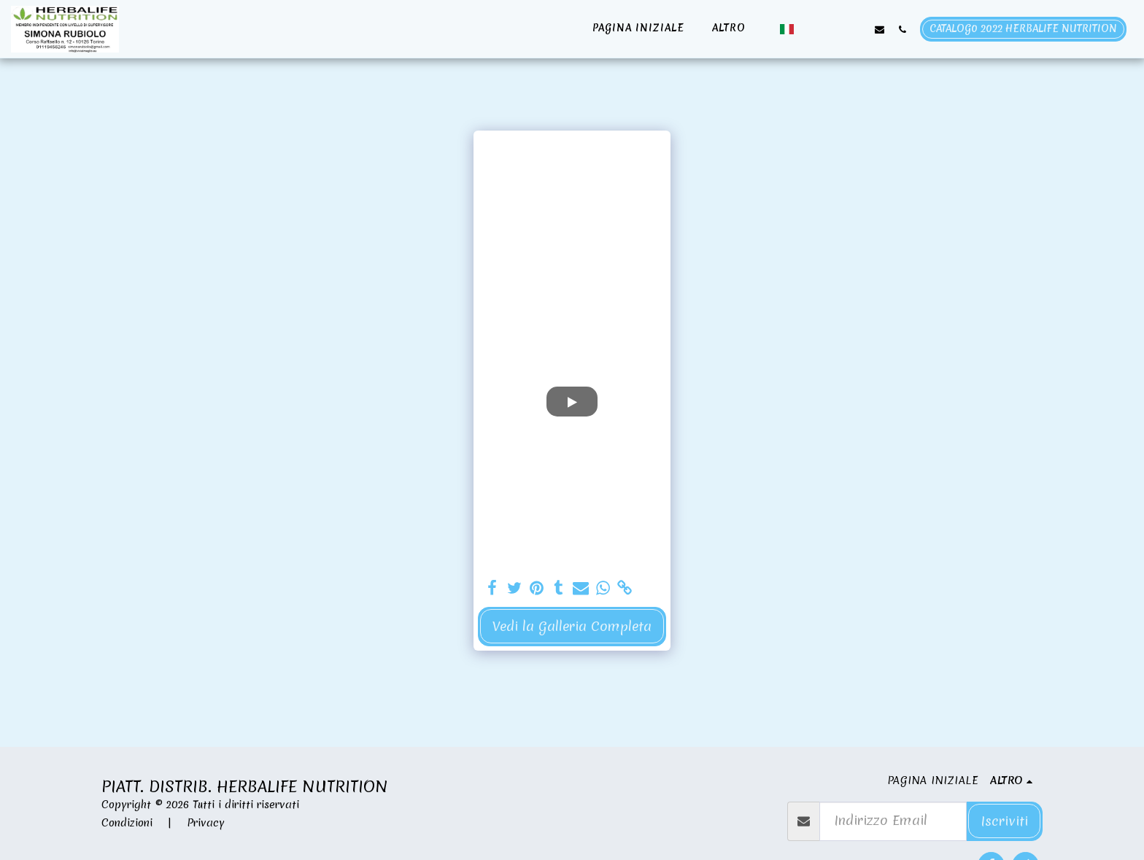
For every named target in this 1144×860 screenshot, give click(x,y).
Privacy (206, 823)
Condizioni (126, 823)
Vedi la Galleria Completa (572, 626)
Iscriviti (1004, 821)
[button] (811, 29)
